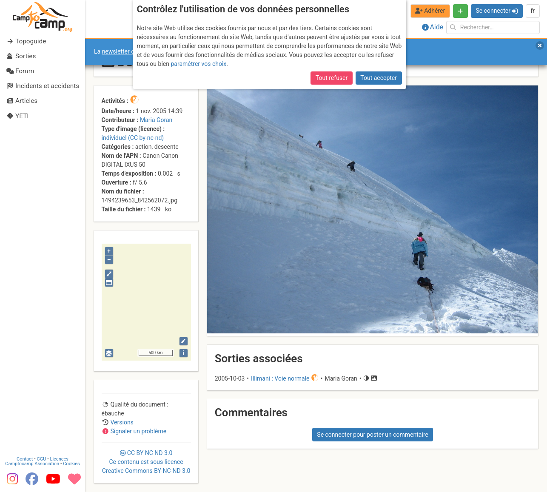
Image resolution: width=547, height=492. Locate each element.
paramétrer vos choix (198, 63)
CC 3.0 (146, 461)
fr (532, 10)
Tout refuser (332, 77)
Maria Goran (156, 120)
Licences (59, 459)
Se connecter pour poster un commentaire (372, 434)
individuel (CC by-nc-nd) (133, 137)
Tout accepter (378, 77)
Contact (25, 459)
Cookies (71, 463)
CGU (41, 459)
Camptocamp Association (32, 463)
